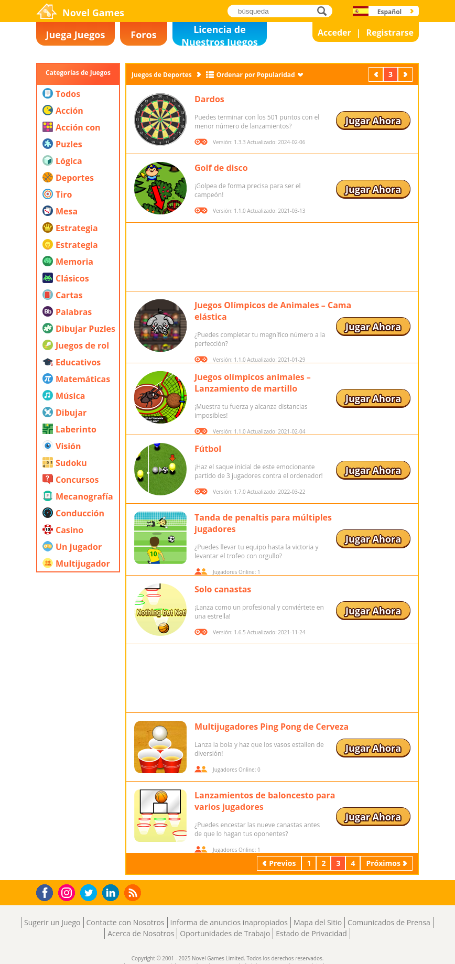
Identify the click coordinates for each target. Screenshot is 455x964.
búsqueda (324, 10)
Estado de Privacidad (311, 933)
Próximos (406, 74)
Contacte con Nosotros (125, 922)
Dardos (209, 99)
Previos (377, 74)
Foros (143, 34)
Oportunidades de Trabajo (225, 933)
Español (389, 11)
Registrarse (390, 32)
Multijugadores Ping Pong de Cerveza (271, 726)
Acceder (334, 32)
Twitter (90, 893)
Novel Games (93, 12)
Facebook (47, 891)
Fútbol (207, 448)
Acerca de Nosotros (140, 933)
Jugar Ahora (373, 120)
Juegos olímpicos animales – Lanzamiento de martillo (252, 382)
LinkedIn (112, 893)
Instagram (68, 891)
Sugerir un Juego (52, 922)
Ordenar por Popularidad (255, 74)
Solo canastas (222, 589)
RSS (133, 892)
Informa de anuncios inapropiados (229, 922)
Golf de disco (221, 168)
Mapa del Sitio (318, 922)
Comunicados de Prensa (389, 922)
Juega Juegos (75, 34)
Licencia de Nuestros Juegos (219, 34)
